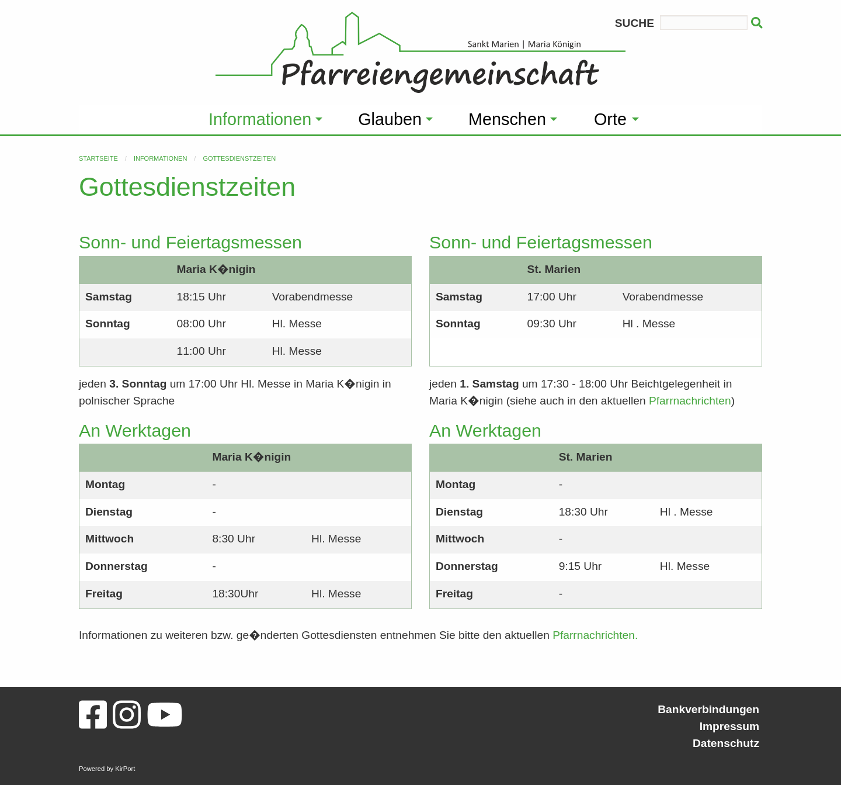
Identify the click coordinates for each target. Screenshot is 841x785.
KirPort (125, 768)
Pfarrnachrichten (690, 401)
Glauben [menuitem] (390, 119)
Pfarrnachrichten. (595, 635)
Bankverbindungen (708, 709)
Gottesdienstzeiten (239, 158)
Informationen (160, 158)
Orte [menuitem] (610, 119)
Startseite (98, 158)
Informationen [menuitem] (259, 119)
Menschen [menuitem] (507, 119)
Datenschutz (726, 743)
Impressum (729, 726)
